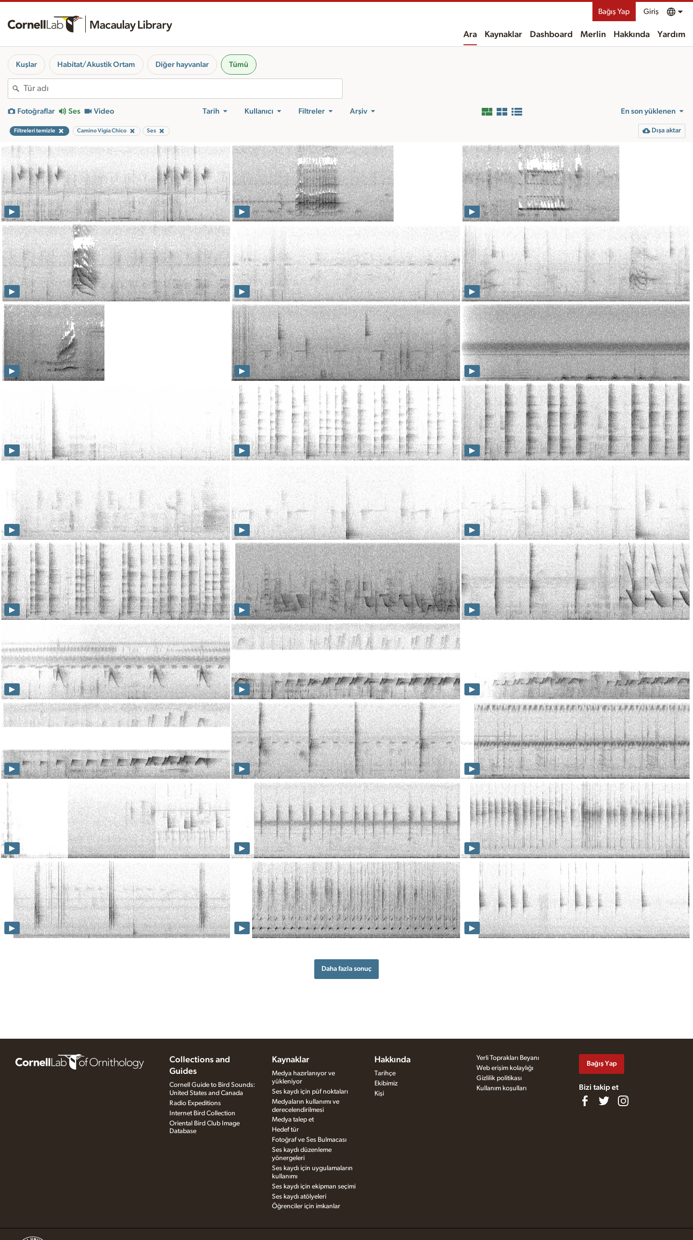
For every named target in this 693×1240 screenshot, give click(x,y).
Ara (470, 34)
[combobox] (183, 88)
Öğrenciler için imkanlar (306, 1206)
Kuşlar (26, 64)
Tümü (238, 64)
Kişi (379, 1093)
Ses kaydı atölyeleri (299, 1196)
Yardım (671, 34)
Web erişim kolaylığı (504, 1068)
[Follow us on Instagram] (623, 1101)
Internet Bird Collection (202, 1113)
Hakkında (632, 34)
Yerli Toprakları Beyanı (507, 1058)
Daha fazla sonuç (346, 968)
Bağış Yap (614, 11)
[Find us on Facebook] (584, 1101)
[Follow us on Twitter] (604, 1101)
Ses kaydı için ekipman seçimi (314, 1186)
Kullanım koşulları (501, 1088)
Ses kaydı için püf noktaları (310, 1091)
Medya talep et (293, 1119)
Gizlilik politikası (499, 1078)
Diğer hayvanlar (182, 64)
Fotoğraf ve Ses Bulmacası (309, 1139)
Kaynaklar (503, 34)
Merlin (593, 34)
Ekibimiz (386, 1083)
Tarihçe (385, 1073)
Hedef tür (285, 1129)
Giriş (651, 11)
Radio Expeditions (195, 1103)
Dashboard (551, 34)
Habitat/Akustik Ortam (96, 64)
